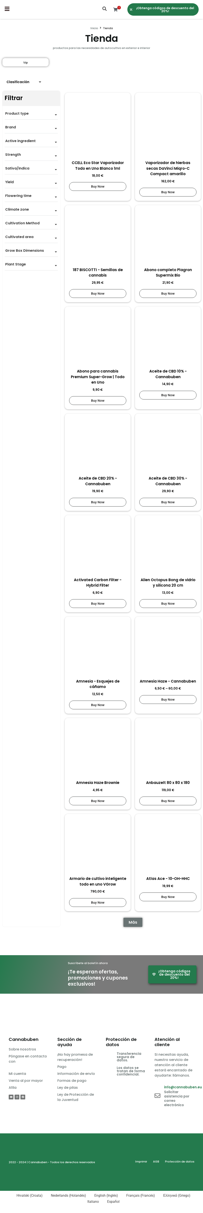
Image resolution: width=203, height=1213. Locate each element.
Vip (25, 62)
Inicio (94, 28)
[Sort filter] (22, 82)
